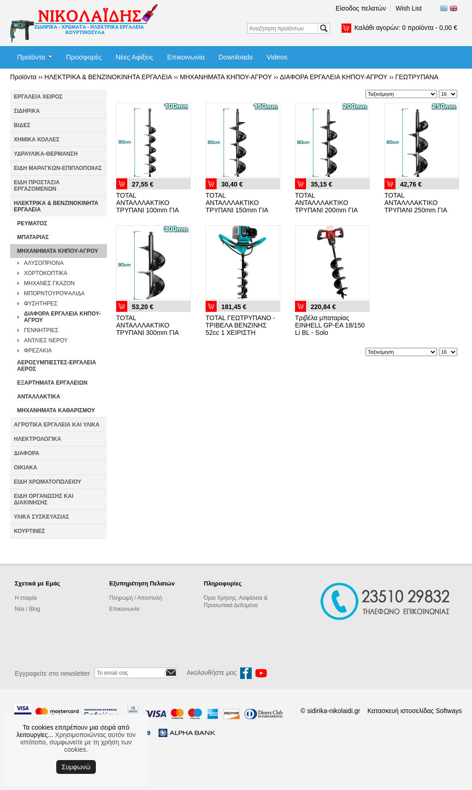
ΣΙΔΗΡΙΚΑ (27, 111)
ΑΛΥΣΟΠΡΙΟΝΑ (44, 263)
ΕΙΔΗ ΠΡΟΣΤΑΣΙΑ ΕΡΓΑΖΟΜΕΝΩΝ (36, 185)
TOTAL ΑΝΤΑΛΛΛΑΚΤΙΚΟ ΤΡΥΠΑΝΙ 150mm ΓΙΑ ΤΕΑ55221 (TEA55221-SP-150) (239, 210)
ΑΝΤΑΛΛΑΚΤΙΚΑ (38, 396)
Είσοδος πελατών (361, 8)
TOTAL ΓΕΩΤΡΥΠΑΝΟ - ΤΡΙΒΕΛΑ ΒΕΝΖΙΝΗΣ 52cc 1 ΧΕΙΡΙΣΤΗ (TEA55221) (240, 329)
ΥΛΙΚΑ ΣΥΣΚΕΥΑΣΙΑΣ (41, 517)
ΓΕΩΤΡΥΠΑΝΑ (416, 77)
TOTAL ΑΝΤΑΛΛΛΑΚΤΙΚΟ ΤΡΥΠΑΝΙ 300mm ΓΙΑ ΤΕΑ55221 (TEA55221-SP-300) (149, 332)
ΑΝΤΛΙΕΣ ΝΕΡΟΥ (46, 340)
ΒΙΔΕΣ (22, 125)
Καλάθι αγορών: (405, 27)
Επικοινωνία (186, 57)
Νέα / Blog (27, 609)
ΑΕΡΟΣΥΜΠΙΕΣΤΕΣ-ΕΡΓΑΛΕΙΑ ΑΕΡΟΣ (56, 365)
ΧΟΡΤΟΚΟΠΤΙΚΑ (45, 273)
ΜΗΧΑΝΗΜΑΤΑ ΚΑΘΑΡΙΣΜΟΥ (56, 410)
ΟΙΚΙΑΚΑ (25, 467)
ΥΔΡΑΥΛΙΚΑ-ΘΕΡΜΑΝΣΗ (45, 154)
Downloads (235, 57)
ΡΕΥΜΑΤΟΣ (32, 223)
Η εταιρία (26, 598)
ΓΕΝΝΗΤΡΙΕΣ (41, 330)
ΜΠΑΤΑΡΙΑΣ (33, 237)
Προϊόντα (31, 57)
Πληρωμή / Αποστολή (135, 598)
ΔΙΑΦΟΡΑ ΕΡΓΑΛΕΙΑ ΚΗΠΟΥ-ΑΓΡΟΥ (333, 77)
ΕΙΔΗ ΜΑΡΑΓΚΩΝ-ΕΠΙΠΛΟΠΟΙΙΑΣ (58, 168)
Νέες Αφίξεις (134, 57)
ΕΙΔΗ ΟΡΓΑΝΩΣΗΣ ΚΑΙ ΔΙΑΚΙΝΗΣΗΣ (43, 499)
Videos (277, 57)
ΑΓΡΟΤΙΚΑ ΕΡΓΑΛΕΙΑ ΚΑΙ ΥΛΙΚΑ (57, 424)
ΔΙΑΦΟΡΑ (26, 453)
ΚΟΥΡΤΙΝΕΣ (29, 531)
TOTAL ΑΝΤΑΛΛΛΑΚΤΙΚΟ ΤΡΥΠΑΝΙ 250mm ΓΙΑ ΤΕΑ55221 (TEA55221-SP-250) (418, 210)
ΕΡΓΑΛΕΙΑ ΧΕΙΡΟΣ (38, 97)
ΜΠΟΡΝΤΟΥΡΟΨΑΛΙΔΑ (54, 293)
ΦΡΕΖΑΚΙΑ (38, 350)
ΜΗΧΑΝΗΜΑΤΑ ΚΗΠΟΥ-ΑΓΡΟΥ (226, 77)
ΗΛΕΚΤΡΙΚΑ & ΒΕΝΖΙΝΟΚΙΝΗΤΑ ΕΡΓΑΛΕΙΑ (108, 77)
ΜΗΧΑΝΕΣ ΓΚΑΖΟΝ (49, 283)
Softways (449, 710)
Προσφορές (83, 57)
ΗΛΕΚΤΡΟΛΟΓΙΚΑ (37, 439)
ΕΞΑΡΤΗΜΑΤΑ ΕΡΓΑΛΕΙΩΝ (52, 383)
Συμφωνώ (76, 767)
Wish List (408, 8)
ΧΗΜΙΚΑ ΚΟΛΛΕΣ (36, 139)
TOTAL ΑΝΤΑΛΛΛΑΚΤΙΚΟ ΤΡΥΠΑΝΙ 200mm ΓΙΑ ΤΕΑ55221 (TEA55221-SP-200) (328, 210)
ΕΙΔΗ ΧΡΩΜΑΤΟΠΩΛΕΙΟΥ (47, 482)
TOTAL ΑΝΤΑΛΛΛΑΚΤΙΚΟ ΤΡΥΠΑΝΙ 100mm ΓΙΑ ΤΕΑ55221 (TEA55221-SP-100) (149, 210)
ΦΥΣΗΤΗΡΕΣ (41, 303)
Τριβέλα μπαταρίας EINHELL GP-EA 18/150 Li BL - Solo (330, 325)
